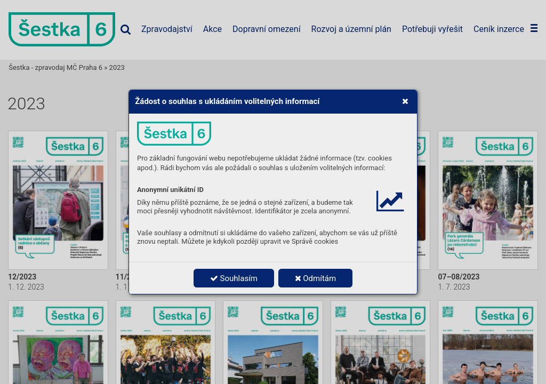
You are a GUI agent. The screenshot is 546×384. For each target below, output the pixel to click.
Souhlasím (234, 278)
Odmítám (315, 278)
